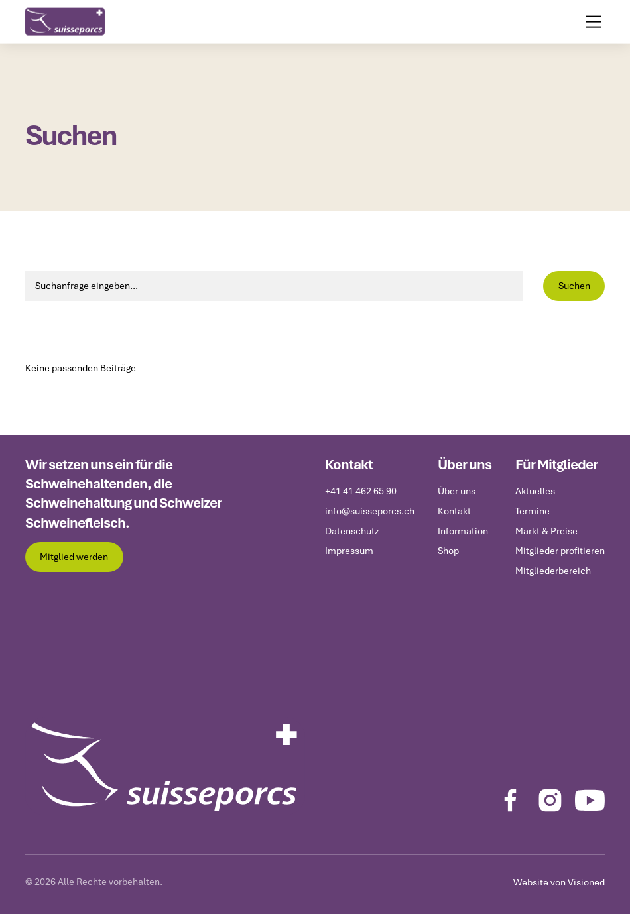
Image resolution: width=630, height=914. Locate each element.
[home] (65, 20)
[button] (591, 20)
